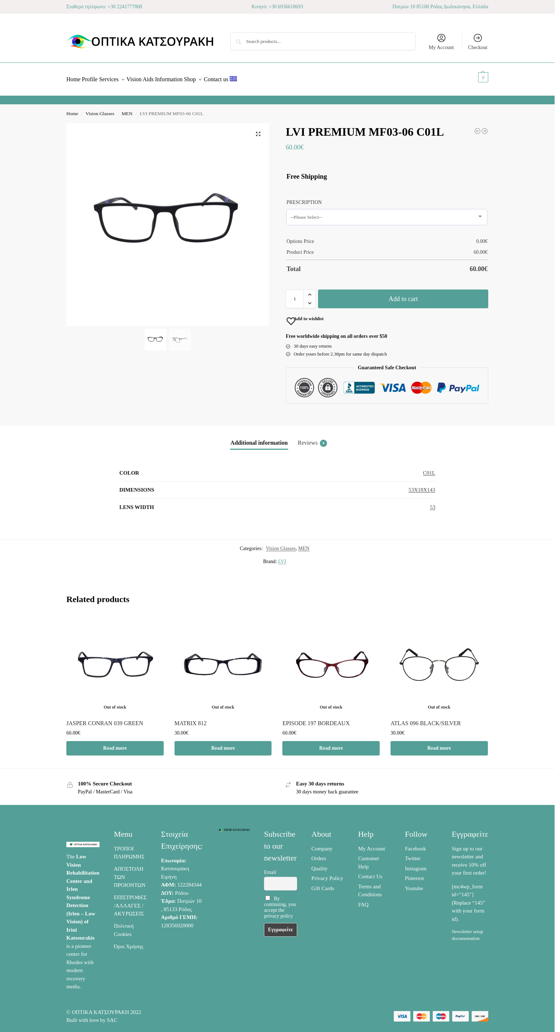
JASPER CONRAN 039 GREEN (104, 719)
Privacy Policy (327, 874)
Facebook (415, 845)
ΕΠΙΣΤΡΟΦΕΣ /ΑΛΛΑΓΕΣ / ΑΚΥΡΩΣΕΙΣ (130, 902)
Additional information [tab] (259, 439)
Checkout (478, 41)
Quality (320, 864)
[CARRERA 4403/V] (477, 127)
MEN (127, 109)
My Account (441, 41)
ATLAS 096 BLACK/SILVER (426, 719)
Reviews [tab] (312, 439)
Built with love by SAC (92, 1016)
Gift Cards (323, 884)
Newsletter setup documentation (467, 931)
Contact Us (370, 872)
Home (72, 109)
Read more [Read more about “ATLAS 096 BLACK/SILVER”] (439, 744)
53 (432, 503)
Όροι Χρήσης (129, 942)
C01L (429, 469)
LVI (282, 557)
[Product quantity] (295, 295)
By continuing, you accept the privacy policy (280, 903)
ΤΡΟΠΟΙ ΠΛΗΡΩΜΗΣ (129, 849)
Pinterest (414, 874)
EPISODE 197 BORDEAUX (316, 719)
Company (322, 845)
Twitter (412, 854)
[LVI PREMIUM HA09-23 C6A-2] (484, 127)
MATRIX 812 (191, 719)
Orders (319, 854)
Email (270, 868)
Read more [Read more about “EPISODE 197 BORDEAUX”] (331, 744)
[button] (475, 77)
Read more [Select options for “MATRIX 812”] (223, 744)
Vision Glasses (99, 109)
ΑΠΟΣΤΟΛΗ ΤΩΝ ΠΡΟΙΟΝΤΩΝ (130, 873)
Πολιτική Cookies (124, 926)
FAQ (363, 900)
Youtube (414, 884)
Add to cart (403, 295)
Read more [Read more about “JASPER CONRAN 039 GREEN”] (115, 744)
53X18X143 (422, 486)
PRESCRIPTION (304, 198)
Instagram (416, 864)
